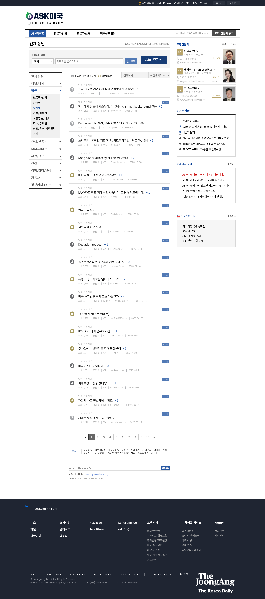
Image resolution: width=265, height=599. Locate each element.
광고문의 (152, 559)
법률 (34, 90)
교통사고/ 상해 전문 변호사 (197, 73)
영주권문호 (188, 531)
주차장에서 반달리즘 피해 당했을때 (99, 348)
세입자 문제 (188, 132)
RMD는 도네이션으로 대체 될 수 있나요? (203, 144)
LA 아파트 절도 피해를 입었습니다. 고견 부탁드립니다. (111, 192)
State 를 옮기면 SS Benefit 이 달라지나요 (204, 126)
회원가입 (233, 3)
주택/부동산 (39, 141)
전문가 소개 (83, 33)
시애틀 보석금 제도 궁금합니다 (96, 418)
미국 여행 (187, 540)
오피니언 (65, 522)
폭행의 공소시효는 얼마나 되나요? (98, 279)
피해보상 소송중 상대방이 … (95, 383)
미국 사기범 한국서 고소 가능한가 (98, 296)
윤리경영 (184, 574)
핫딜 (195, 3)
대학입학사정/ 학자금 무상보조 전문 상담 (86, 478)
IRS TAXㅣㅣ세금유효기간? (95, 331)
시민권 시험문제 (191, 236)
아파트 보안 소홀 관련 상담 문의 (97, 175)
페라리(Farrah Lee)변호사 (199, 69)
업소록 (203, 3)
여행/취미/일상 (41, 170)
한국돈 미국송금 (190, 121)
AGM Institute (76, 474)
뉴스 (33, 522)
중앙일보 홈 (146, 3)
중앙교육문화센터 (191, 550)
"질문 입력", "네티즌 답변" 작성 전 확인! (203, 196)
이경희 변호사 (192, 51)
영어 (188, 3)
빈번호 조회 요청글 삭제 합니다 (198, 191)
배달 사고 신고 (154, 550)
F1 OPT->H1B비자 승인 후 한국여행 (201, 149)
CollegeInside (127, 522)
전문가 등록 (224, 33)
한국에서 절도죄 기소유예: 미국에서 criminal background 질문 (117, 106)
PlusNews (95, 522)
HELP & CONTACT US (160, 574)
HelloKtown (164, 3)
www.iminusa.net (189, 62)
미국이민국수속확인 (193, 226)
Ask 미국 (123, 529)
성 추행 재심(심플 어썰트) (93, 313)
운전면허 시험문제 (192, 241)
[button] (45, 83)
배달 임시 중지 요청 (157, 555)
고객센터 (152, 522)
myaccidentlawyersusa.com (197, 81)
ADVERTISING (54, 574)
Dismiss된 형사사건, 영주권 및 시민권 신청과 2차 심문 (111, 123)
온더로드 (65, 529)
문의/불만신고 (154, 531)
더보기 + (232, 163)
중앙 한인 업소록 (190, 535)
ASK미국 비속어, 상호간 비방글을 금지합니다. (206, 185)
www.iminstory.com (191, 100)
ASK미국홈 (37, 33)
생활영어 (35, 536)
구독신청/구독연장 (157, 540)
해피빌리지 (220, 535)
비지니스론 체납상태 (90, 365)
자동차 (35, 177)
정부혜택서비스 (41, 184)
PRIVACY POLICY (103, 574)
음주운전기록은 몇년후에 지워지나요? (101, 261)
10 (147, 437)
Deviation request (90, 244)
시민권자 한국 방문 (89, 227)
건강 (34, 163)
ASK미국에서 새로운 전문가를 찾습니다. (203, 180)
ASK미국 (178, 3)
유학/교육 (37, 156)
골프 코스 (187, 545)
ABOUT (34, 574)
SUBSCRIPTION (78, 574)
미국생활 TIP (107, 33)
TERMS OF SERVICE (130, 574)
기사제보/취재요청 (157, 535)
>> (154, 437)
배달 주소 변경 (154, 545)
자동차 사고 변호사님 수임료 (95, 400)
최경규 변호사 (192, 88)
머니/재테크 (39, 148)
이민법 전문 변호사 (193, 54)
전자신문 (219, 531)
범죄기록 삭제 (86, 209)
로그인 (218, 3)
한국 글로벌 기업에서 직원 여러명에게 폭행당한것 (108, 89)
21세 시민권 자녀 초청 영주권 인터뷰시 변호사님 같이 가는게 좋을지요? (220, 138)
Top (27, 506)
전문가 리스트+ (229, 44)
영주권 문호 (189, 231)
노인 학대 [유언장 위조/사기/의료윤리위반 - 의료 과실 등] (113, 140)
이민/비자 (37, 83)
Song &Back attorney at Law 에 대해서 (103, 157)
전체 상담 (37, 76)
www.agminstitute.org (96, 474)
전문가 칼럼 (60, 33)
